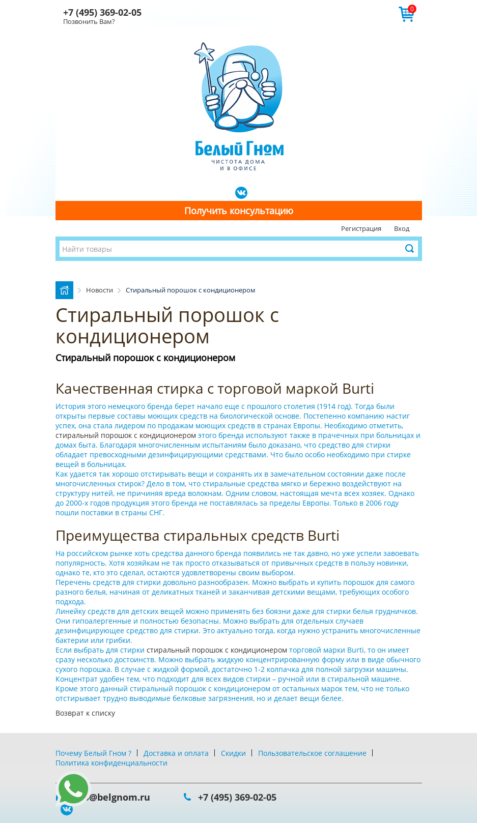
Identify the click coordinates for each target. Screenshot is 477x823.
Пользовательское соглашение (312, 753)
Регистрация (361, 228)
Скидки (233, 753)
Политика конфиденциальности (111, 763)
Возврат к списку (85, 713)
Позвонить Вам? (89, 21)
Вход (401, 228)
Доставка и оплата (176, 753)
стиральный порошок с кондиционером (126, 435)
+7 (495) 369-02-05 (102, 12)
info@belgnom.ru (110, 797)
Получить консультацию (238, 210)
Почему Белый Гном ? (93, 753)
